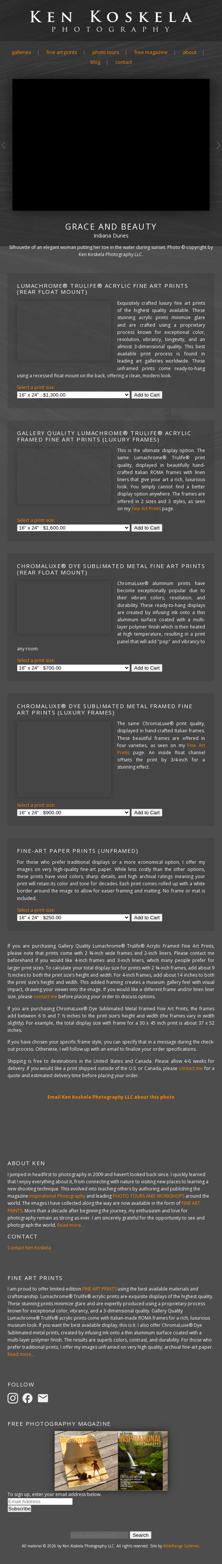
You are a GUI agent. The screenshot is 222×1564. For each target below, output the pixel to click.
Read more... (70, 1225)
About (189, 52)
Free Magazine (151, 52)
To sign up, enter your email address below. (54, 1494)
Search (141, 1535)
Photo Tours (105, 52)
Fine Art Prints (61, 52)
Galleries (21, 52)
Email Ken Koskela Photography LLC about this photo (111, 1097)
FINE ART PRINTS (99, 1289)
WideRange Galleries (181, 1546)
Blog (95, 62)
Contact (123, 62)
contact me (45, 996)
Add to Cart (146, 395)
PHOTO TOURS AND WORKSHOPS (148, 1196)
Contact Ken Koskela (29, 1247)
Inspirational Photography (57, 1196)
